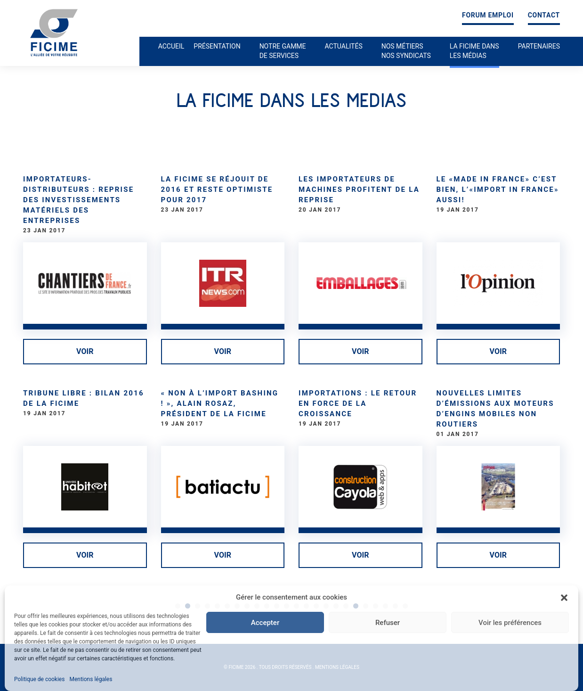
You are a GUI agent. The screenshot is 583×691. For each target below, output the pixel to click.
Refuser (387, 622)
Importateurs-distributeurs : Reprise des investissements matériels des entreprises (78, 200)
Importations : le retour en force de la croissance (358, 403)
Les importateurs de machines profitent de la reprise (359, 189)
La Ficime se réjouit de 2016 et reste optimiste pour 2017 (217, 189)
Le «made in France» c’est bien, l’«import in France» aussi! (498, 189)
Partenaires (539, 46)
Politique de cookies (39, 679)
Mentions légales (90, 679)
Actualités (344, 46)
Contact (544, 15)
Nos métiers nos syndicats (406, 50)
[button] (564, 597)
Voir (84, 351)
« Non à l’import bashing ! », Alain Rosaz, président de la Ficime (220, 403)
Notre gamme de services (282, 50)
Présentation (217, 46)
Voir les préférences (510, 622)
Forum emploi (488, 15)
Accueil (171, 46)
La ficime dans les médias (474, 50)
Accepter (265, 622)
